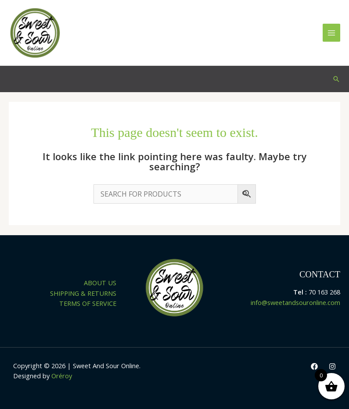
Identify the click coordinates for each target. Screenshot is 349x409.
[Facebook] (314, 366)
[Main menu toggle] (331, 32)
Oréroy (61, 375)
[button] (336, 79)
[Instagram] (332, 366)
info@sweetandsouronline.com (295, 302)
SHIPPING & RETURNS (83, 293)
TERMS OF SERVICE (87, 303)
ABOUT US (100, 282)
